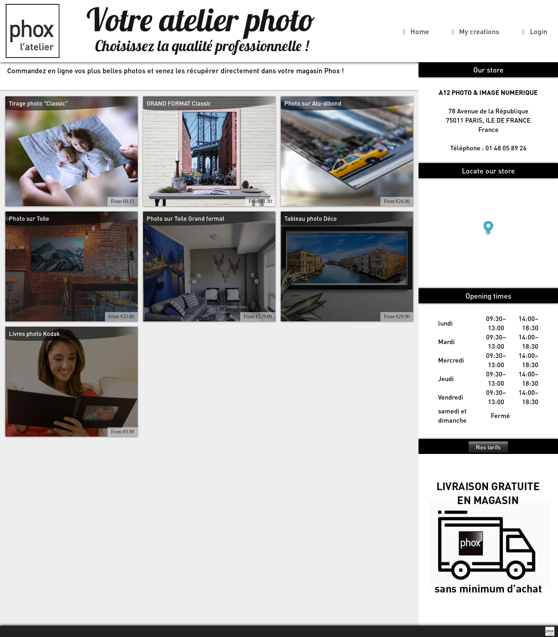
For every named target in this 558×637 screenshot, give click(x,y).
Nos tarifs (488, 447)
